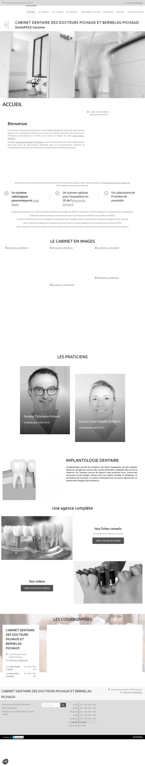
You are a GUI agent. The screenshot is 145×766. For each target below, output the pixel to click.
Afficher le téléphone (134, 3)
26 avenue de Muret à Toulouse (29, 142)
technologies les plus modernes (116, 183)
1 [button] (141, 96)
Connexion (137, 737)
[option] (72, 64)
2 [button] (143, 96)
